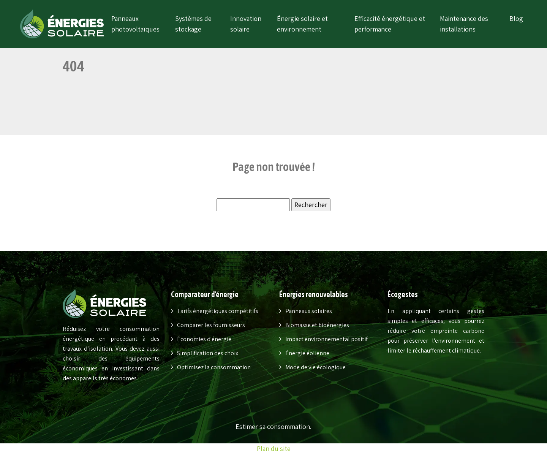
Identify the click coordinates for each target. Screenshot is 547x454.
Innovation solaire (245, 23)
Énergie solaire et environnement (302, 23)
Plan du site (274, 448)
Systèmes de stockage (193, 23)
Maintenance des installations (464, 23)
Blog (516, 18)
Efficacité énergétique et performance (389, 23)
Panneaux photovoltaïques (135, 23)
